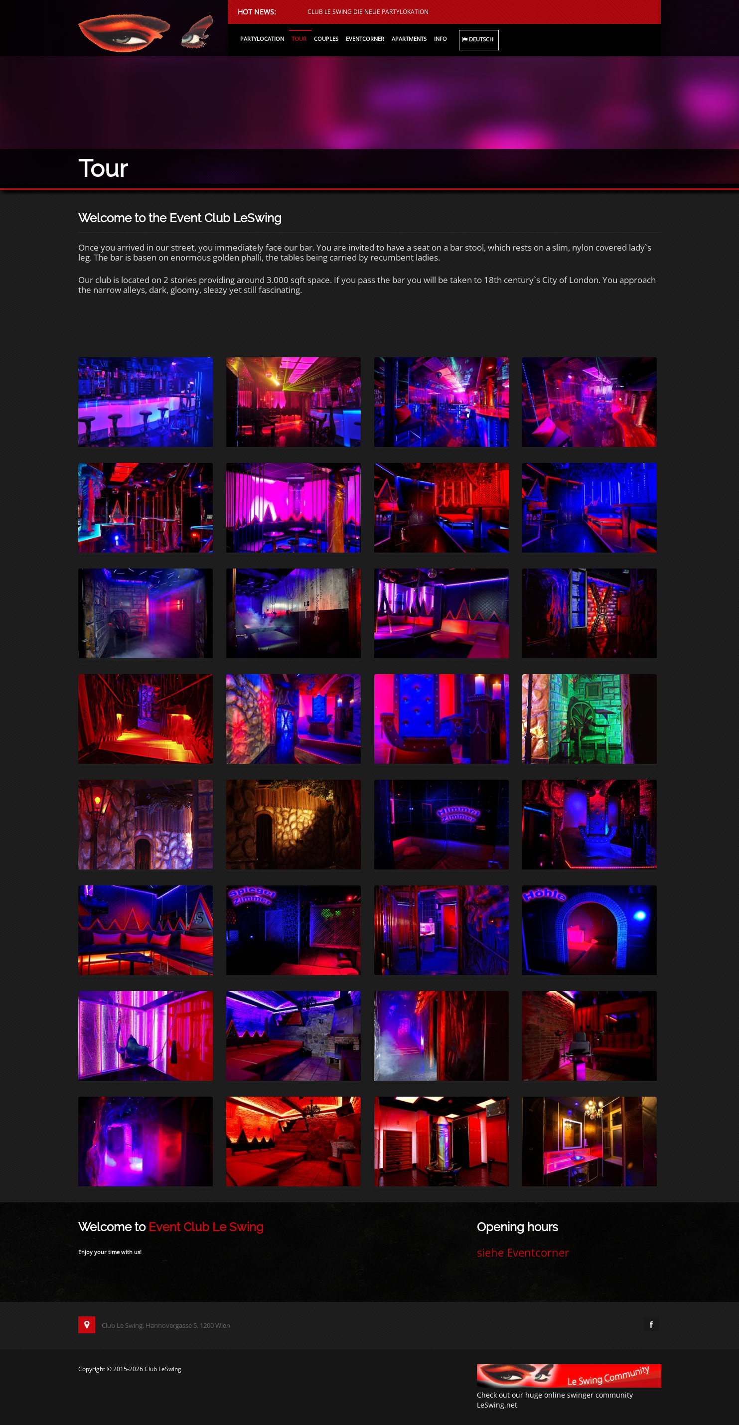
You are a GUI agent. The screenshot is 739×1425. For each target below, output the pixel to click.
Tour (299, 38)
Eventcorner (365, 38)
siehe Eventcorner (523, 1252)
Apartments (409, 38)
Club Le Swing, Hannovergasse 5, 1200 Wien (154, 1325)
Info (440, 38)
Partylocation (262, 38)
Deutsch (477, 39)
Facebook (651, 1324)
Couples (326, 38)
